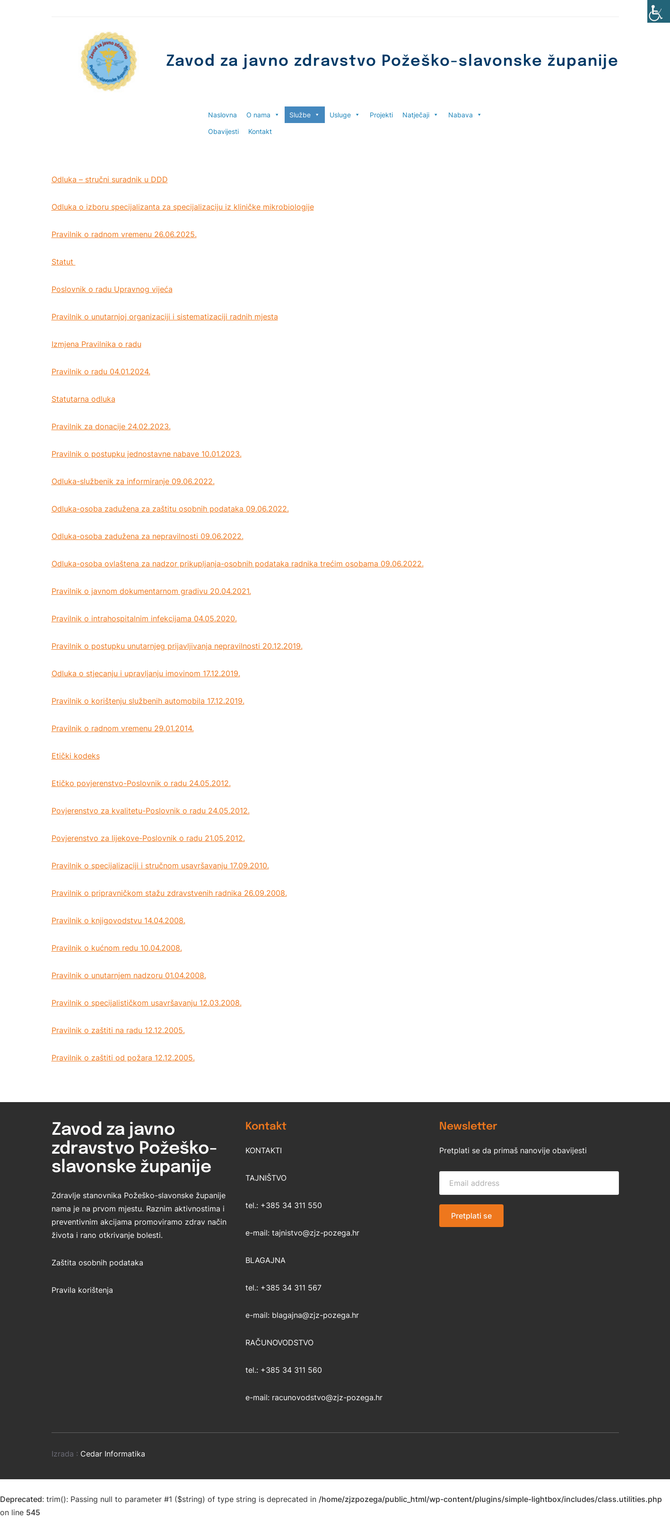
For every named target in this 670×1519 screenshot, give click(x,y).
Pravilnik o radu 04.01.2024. (101, 371)
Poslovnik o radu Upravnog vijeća (112, 289)
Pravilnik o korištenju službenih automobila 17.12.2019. (148, 701)
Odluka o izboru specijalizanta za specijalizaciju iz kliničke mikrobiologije (183, 207)
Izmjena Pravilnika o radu (96, 344)
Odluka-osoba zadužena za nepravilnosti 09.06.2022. (148, 536)
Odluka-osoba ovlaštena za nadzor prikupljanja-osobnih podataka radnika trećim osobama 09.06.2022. (238, 563)
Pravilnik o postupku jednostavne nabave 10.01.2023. (147, 454)
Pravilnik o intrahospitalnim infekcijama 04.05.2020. (144, 618)
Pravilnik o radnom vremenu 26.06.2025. (124, 234)
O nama (263, 114)
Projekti (381, 115)
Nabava (465, 114)
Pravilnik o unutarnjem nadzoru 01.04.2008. (129, 975)
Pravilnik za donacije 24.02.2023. (111, 426)
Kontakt (260, 131)
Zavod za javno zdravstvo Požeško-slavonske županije (392, 62)
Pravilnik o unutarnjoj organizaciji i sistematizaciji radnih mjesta (165, 316)
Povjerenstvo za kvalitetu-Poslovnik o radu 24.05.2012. (151, 810)
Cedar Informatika (112, 1453)
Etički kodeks (76, 755)
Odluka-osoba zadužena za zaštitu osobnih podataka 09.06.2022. (170, 508)
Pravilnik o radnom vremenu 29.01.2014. (123, 728)
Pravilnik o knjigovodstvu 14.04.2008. (118, 920)
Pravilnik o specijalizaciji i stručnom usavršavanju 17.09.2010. (160, 865)
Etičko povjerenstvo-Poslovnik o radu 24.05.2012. (141, 783)
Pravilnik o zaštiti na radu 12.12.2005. (118, 1030)
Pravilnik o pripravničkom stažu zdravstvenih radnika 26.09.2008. (169, 893)
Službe (304, 114)
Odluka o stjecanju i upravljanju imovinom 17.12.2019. (146, 673)
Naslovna (222, 115)
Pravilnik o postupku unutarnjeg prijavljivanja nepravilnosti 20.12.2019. (177, 646)
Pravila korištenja (82, 1290)
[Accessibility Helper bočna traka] (658, 11)
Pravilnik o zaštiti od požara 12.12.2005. (123, 1057)
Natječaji (420, 114)
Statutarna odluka (83, 399)
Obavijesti (223, 131)
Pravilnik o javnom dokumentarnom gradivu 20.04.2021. (151, 591)
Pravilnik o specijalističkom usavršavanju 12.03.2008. (147, 1002)
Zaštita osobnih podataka (97, 1262)
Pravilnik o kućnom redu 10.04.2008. (117, 948)
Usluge (345, 114)
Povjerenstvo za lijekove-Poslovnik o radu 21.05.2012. (148, 838)
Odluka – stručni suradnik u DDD (110, 179)
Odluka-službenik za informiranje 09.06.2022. (133, 481)
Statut (64, 261)
